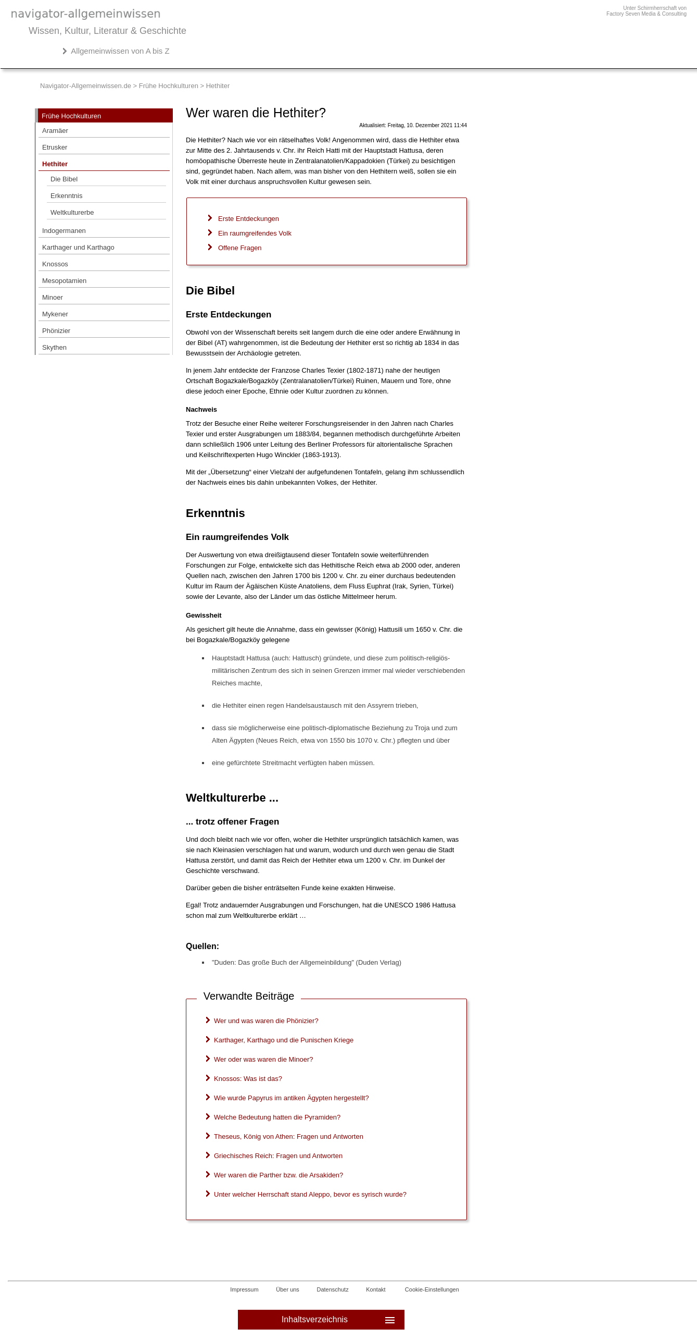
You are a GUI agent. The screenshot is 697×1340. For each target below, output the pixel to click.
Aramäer (55, 130)
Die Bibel (64, 179)
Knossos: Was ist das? (248, 1079)
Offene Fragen (240, 248)
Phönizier (56, 331)
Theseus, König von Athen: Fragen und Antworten (288, 1136)
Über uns (287, 1289)
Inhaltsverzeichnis (339, 1319)
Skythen (54, 347)
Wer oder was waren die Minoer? (263, 1059)
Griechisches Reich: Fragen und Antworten (278, 1156)
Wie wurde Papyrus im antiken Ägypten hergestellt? (291, 1098)
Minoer (52, 297)
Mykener (55, 314)
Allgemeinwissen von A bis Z (120, 50)
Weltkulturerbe (72, 212)
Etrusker (54, 147)
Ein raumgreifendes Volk (255, 233)
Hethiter (55, 164)
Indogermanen (64, 231)
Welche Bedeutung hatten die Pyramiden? (277, 1117)
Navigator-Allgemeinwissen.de (85, 86)
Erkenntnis (66, 196)
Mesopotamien (64, 281)
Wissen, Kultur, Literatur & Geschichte (107, 31)
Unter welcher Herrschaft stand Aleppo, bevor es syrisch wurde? (310, 1194)
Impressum (244, 1289)
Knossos (55, 264)
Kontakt (375, 1289)
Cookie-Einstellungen (432, 1289)
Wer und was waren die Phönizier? (266, 1021)
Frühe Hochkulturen (168, 86)
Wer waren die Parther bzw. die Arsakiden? (278, 1175)
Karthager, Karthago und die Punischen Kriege (283, 1040)
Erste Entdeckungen (248, 219)
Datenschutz (333, 1289)
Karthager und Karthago (78, 247)
